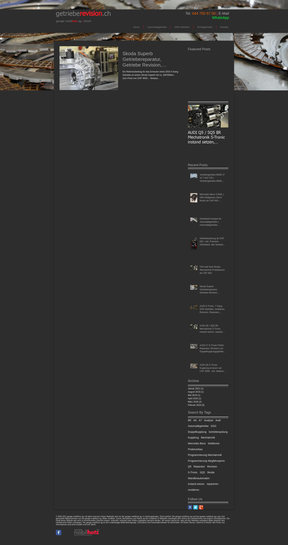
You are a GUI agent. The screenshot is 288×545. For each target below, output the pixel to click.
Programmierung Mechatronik (205, 454)
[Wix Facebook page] (58, 532)
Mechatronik (208, 437)
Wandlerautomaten (199, 478)
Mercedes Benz (197, 443)
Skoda (210, 472)
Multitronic (214, 443)
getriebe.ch (83, 14)
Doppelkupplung (197, 431)
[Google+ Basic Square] (201, 507)
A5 (195, 420)
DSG (213, 426)
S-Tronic (192, 472)
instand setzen (196, 483)
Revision (212, 466)
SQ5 (202, 472)
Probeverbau (195, 449)
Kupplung (193, 437)
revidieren (193, 489)
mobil (68, 21)
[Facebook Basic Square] (190, 507)
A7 (200, 420)
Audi (218, 420)
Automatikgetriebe (198, 426)
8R (189, 420)
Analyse (208, 420)
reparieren (212, 483)
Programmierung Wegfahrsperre (206, 460)
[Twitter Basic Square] (195, 507)
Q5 (189, 466)
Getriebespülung (218, 431)
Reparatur (199, 466)
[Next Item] (222, 116)
